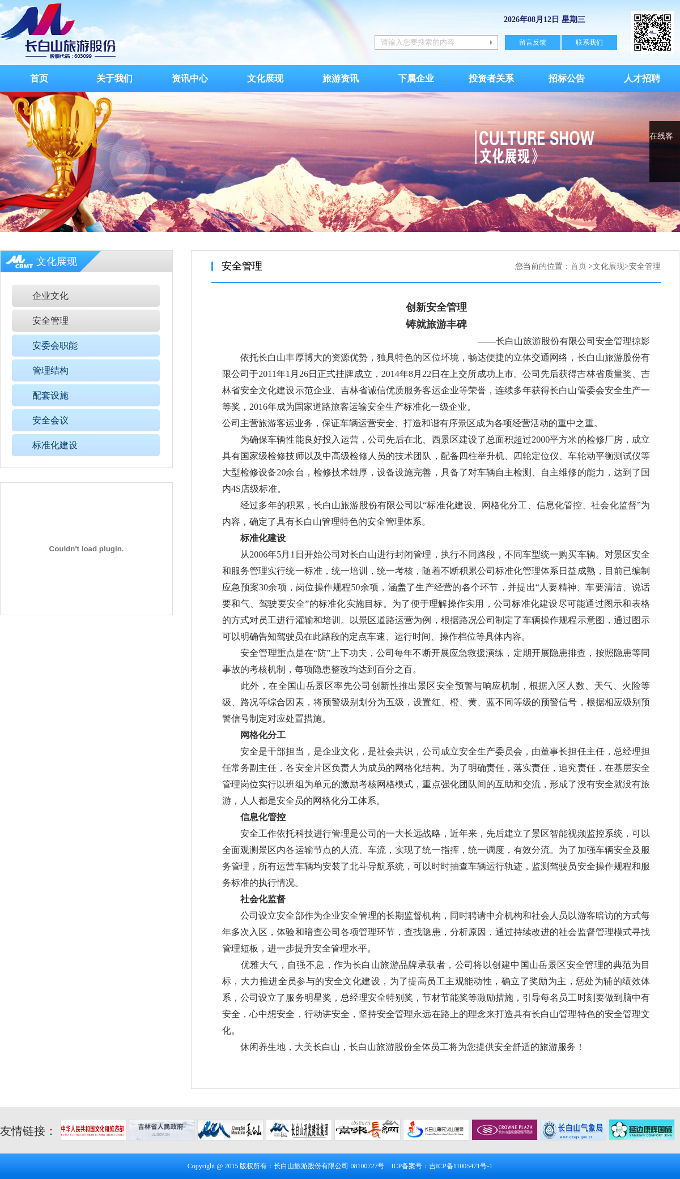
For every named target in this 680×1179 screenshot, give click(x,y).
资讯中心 (190, 78)
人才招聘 (642, 78)
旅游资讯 (340, 78)
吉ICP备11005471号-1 (460, 1166)
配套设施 (50, 395)
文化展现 (265, 78)
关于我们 (114, 78)
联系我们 (589, 42)
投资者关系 (491, 78)
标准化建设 (55, 445)
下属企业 (416, 78)
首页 (39, 78)
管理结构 (50, 370)
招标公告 (567, 78)
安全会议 (50, 420)
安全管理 (50, 320)
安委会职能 (55, 345)
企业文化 (50, 296)
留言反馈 (532, 42)
